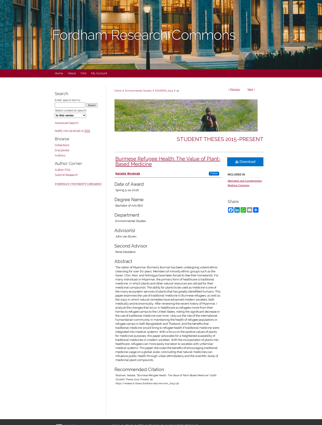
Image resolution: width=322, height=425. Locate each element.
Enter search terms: (68, 100)
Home (117, 90)
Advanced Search (66, 123)
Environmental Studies (138, 90)
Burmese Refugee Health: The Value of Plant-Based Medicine (167, 161)
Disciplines (62, 150)
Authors (60, 155)
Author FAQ (62, 169)
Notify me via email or (72, 130)
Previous (235, 89)
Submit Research (66, 175)
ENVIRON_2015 (164, 90)
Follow (214, 173)
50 (177, 90)
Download (245, 162)
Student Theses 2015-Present (220, 139)
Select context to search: (71, 110)
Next (250, 89)
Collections (62, 145)
